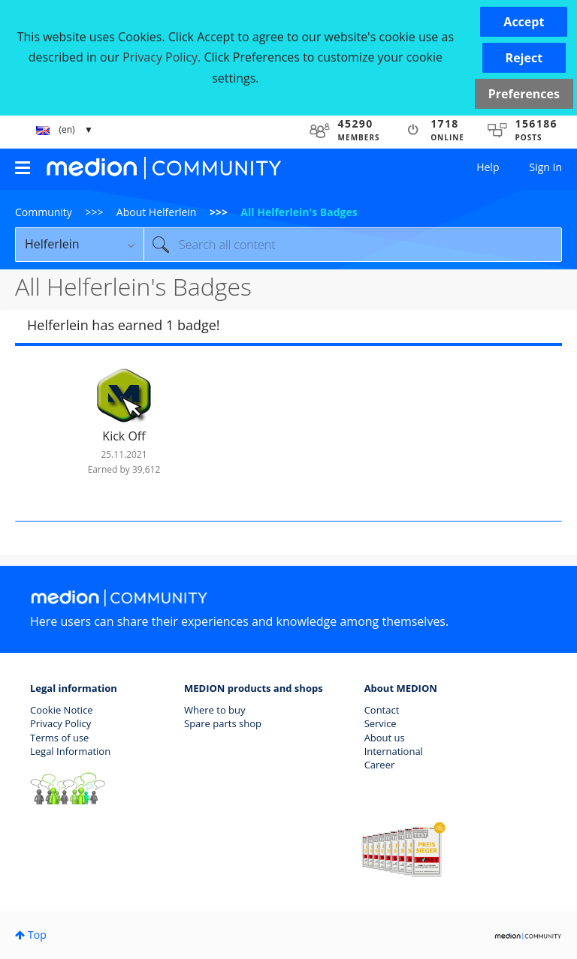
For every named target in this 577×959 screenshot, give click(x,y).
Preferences (524, 94)
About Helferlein (156, 212)
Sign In (545, 167)
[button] (523, 22)
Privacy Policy (60, 723)
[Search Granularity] (79, 244)
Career (379, 764)
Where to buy (215, 710)
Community (43, 212)
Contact (382, 710)
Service (380, 723)
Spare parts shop (222, 723)
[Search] (352, 244)
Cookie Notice (61, 710)
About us (384, 737)
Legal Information (70, 751)
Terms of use (59, 737)
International (393, 751)
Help (487, 167)
